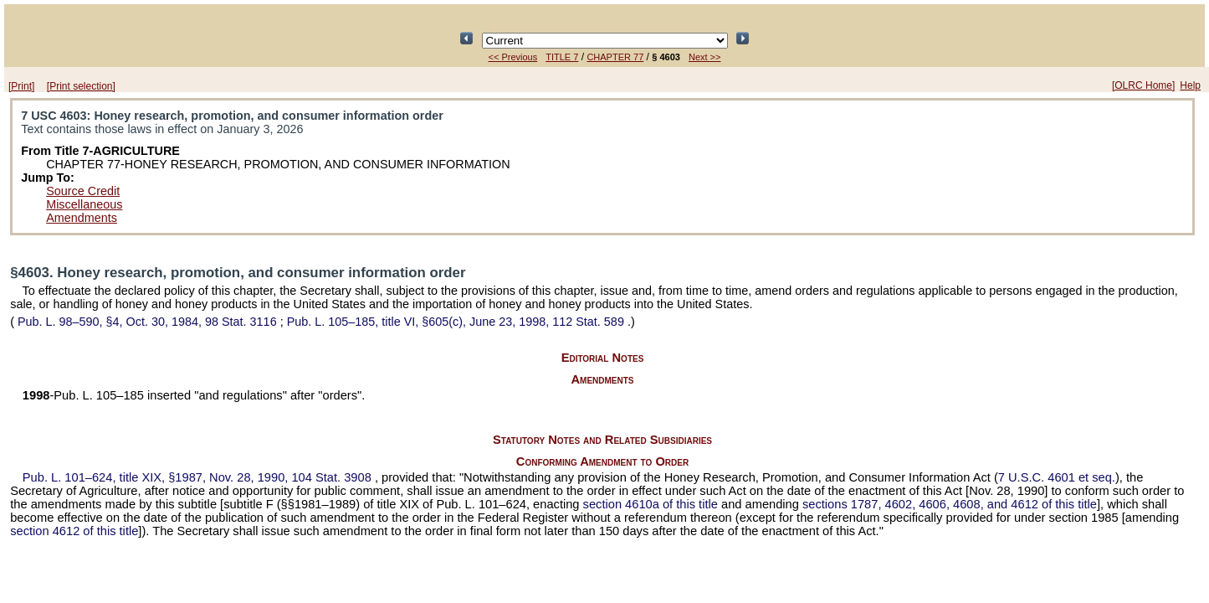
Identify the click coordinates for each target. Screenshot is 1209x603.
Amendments (81, 217)
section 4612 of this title (74, 531)
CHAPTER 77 (615, 57)
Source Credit (83, 191)
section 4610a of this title (650, 504)
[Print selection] (81, 86)
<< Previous (513, 57)
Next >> (705, 57)
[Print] (21, 86)
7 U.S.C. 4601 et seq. (1056, 477)
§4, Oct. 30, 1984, (147, 321)
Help (1190, 85)
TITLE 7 (562, 57)
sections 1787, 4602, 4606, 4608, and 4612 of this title (949, 504)
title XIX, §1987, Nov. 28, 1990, (199, 477)
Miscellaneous (84, 204)
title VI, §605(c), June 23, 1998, (457, 321)
